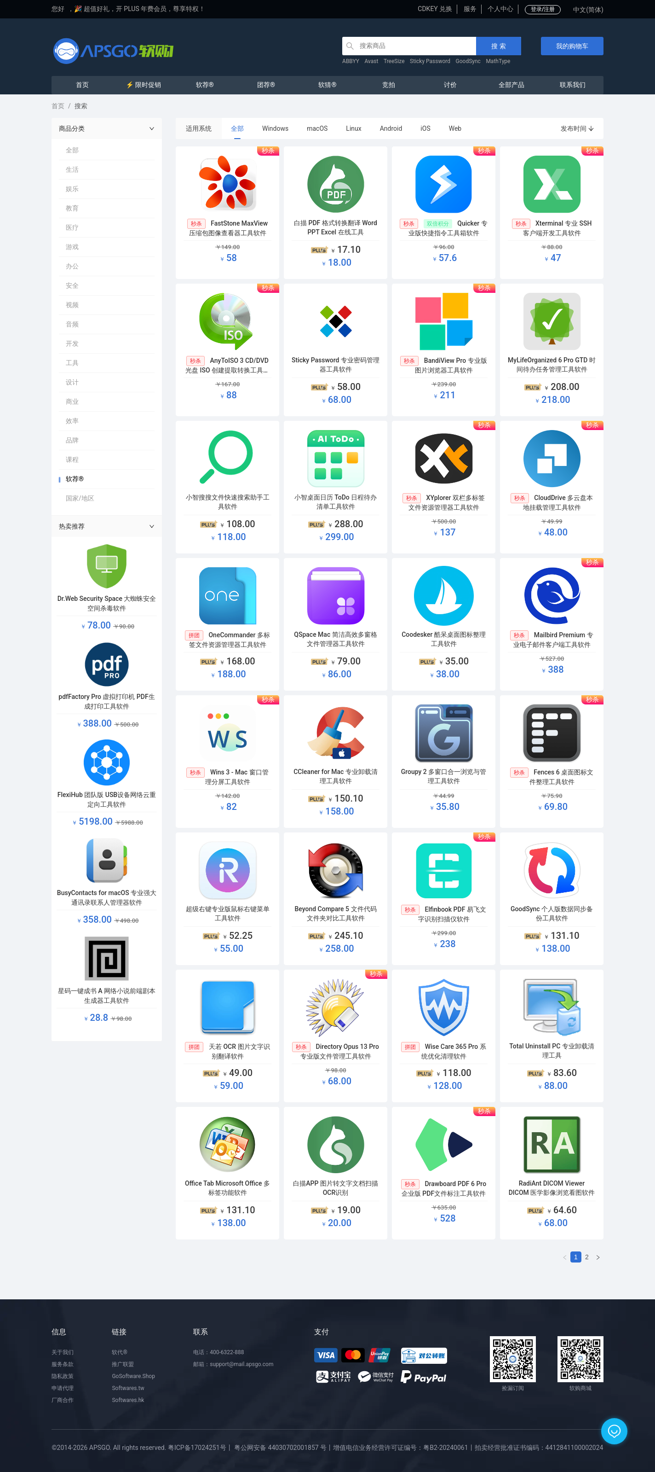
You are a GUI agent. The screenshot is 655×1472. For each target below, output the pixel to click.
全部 (237, 128)
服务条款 (63, 1364)
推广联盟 (123, 1364)
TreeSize (394, 61)
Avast (372, 61)
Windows (275, 128)
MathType (498, 61)
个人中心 (500, 8)
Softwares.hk (128, 1400)
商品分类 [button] (107, 128)
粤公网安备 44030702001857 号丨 (283, 1447)
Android (391, 128)
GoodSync (468, 61)
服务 (470, 8)
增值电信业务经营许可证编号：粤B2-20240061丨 (403, 1447)
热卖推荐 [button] (107, 526)
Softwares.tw (128, 1388)
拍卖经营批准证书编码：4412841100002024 (539, 1447)
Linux (353, 128)
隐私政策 (63, 1376)
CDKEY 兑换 (435, 8)
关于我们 (63, 1352)
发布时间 (577, 128)
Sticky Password (430, 61)
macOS (317, 128)
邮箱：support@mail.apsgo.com (233, 1364)
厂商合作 (63, 1400)
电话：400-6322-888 (218, 1352)
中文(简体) (588, 9)
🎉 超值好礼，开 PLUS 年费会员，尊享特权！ (139, 8)
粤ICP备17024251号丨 (200, 1447)
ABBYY (350, 61)
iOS (425, 128)
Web (455, 128)
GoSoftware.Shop (133, 1376)
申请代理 (63, 1388)
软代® (119, 1352)
